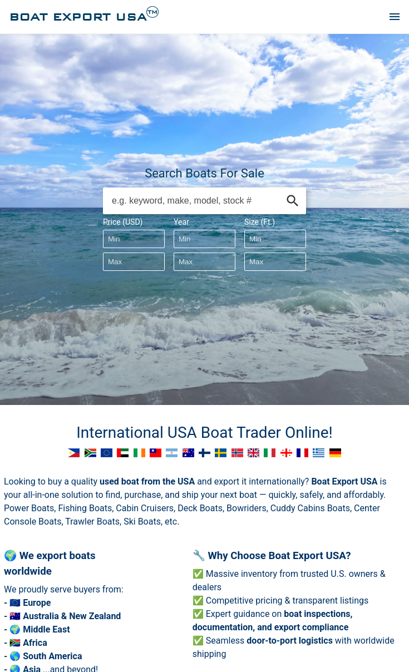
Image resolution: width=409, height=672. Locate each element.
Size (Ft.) (259, 222)
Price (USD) (122, 222)
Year (181, 222)
